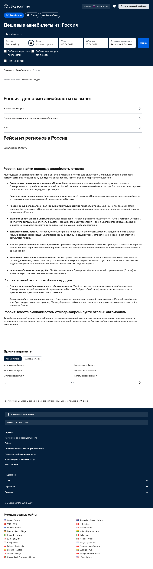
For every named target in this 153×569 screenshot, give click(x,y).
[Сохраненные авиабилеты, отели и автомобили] (114, 6)
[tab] (14, 15)
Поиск (143, 42)
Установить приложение (20, 414)
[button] (14, 34)
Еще (6, 127)
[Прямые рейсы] (5, 60)
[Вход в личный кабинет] (133, 6)
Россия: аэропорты (14, 108)
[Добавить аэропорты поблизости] (5, 51)
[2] (73, 382)
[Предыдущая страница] (5, 382)
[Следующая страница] (140, 382)
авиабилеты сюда (30, 79)
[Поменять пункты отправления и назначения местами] (31, 43)
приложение (59, 273)
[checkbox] (13, 358)
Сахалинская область (15, 147)
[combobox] (17, 44)
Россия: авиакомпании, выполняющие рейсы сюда (31, 118)
